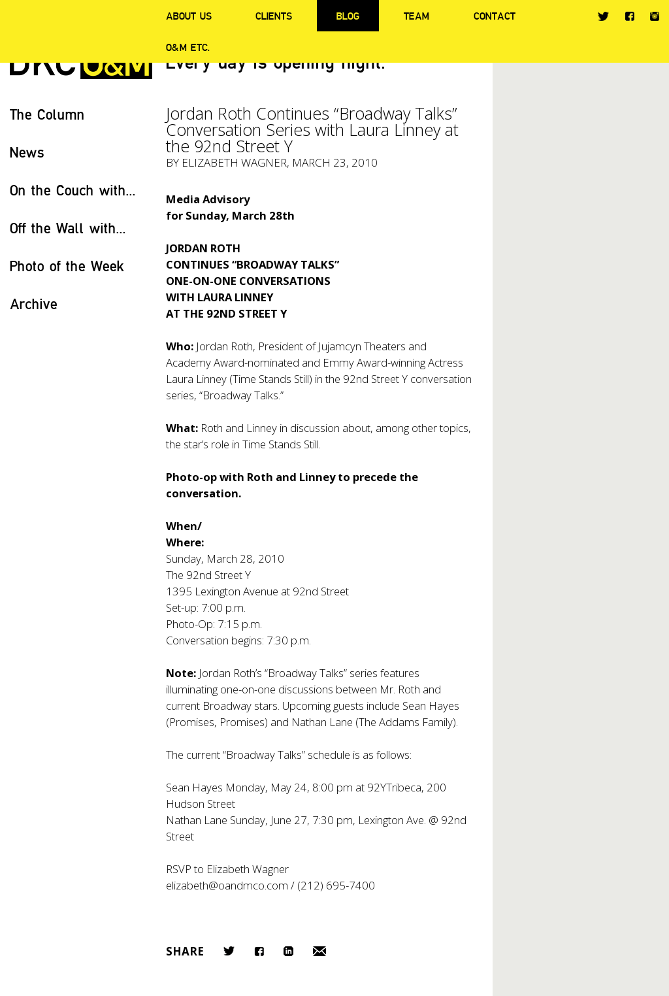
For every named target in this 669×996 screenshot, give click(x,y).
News (27, 152)
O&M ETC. (188, 47)
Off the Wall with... (68, 228)
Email (319, 951)
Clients (273, 15)
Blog (347, 15)
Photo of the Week (67, 265)
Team (416, 15)
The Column (47, 114)
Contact (494, 15)
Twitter (603, 16)
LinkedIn (288, 951)
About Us (189, 15)
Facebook (629, 16)
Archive (33, 303)
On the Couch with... (73, 190)
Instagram (654, 16)
